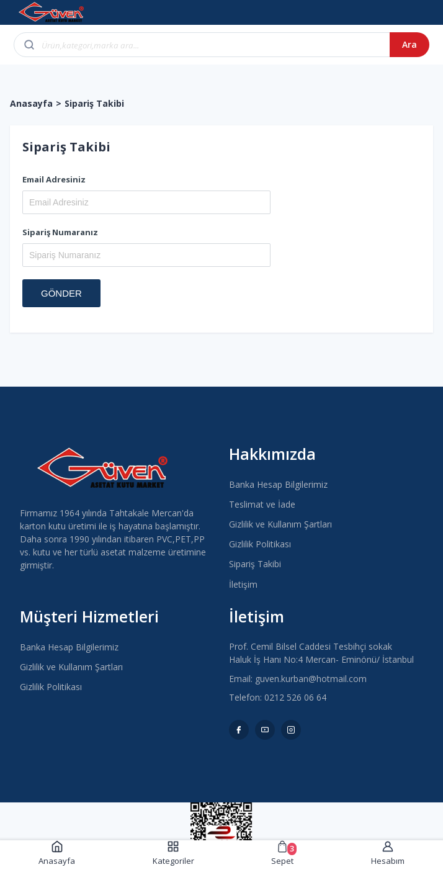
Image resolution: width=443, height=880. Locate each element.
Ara (409, 44)
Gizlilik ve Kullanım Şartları (280, 524)
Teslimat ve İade (262, 504)
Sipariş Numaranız (60, 232)
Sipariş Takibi (255, 564)
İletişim (243, 584)
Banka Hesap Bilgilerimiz (278, 484)
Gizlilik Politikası (260, 544)
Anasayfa (31, 103)
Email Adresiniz (54, 179)
